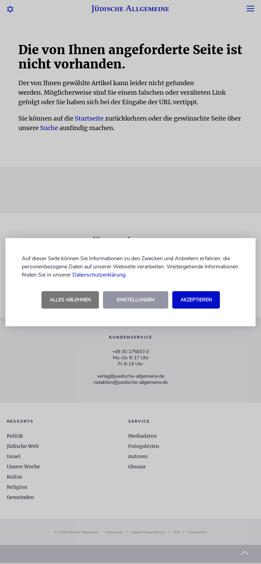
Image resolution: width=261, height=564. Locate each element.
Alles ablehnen (70, 300)
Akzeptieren (196, 300)
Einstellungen (135, 300)
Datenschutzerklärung (98, 275)
